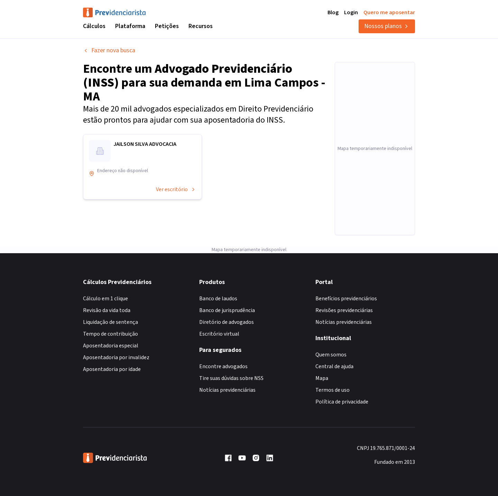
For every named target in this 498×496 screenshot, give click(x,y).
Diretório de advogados (226, 322)
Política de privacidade (341, 402)
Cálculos (94, 26)
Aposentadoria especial (110, 346)
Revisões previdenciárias (344, 310)
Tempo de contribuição (110, 334)
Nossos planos (386, 26)
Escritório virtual (219, 334)
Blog (333, 12)
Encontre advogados (223, 366)
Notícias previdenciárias (227, 390)
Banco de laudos (218, 298)
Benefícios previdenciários (346, 298)
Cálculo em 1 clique (105, 298)
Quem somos (331, 355)
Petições (167, 26)
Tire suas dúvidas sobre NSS (231, 378)
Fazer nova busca (109, 50)
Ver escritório (176, 189)
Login (351, 12)
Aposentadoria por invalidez (116, 357)
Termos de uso (332, 390)
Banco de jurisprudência (227, 310)
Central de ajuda (334, 366)
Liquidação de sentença (110, 322)
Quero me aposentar (389, 12)
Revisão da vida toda (106, 310)
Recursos (200, 26)
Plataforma (130, 26)
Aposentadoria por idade (112, 369)
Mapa (321, 378)
